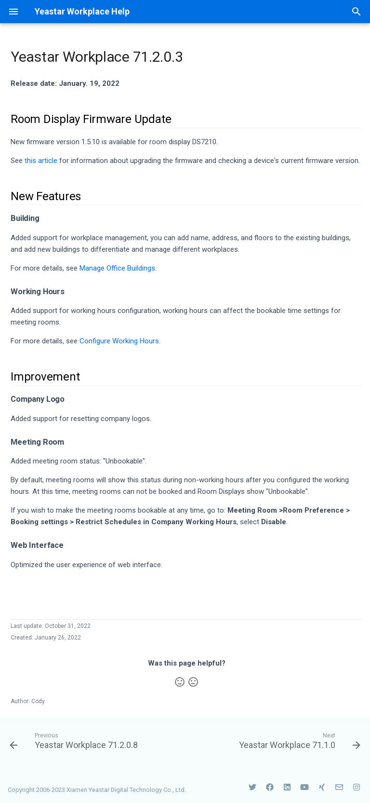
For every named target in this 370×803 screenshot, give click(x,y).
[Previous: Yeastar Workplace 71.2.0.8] (75, 740)
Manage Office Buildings (117, 268)
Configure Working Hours (119, 341)
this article (41, 160)
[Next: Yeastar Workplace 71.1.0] (298, 740)
